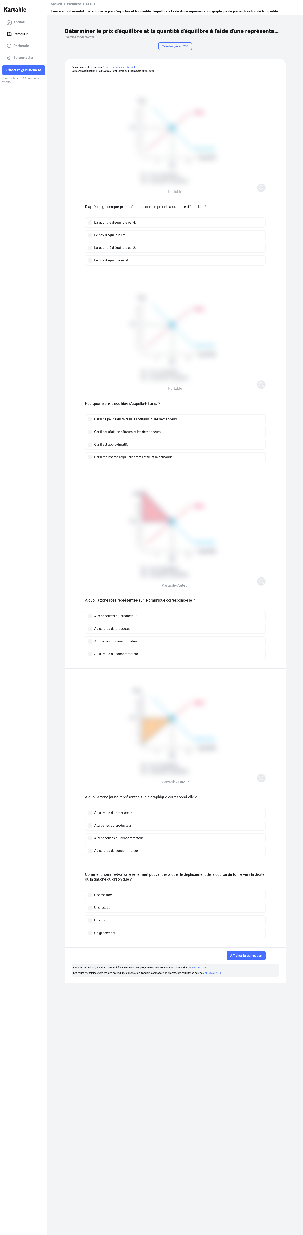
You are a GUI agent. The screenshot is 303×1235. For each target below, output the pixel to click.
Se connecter (20, 57)
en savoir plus (200, 967)
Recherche (18, 45)
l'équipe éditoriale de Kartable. (120, 67)
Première (74, 4)
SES (89, 4)
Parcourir (17, 34)
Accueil (16, 22)
